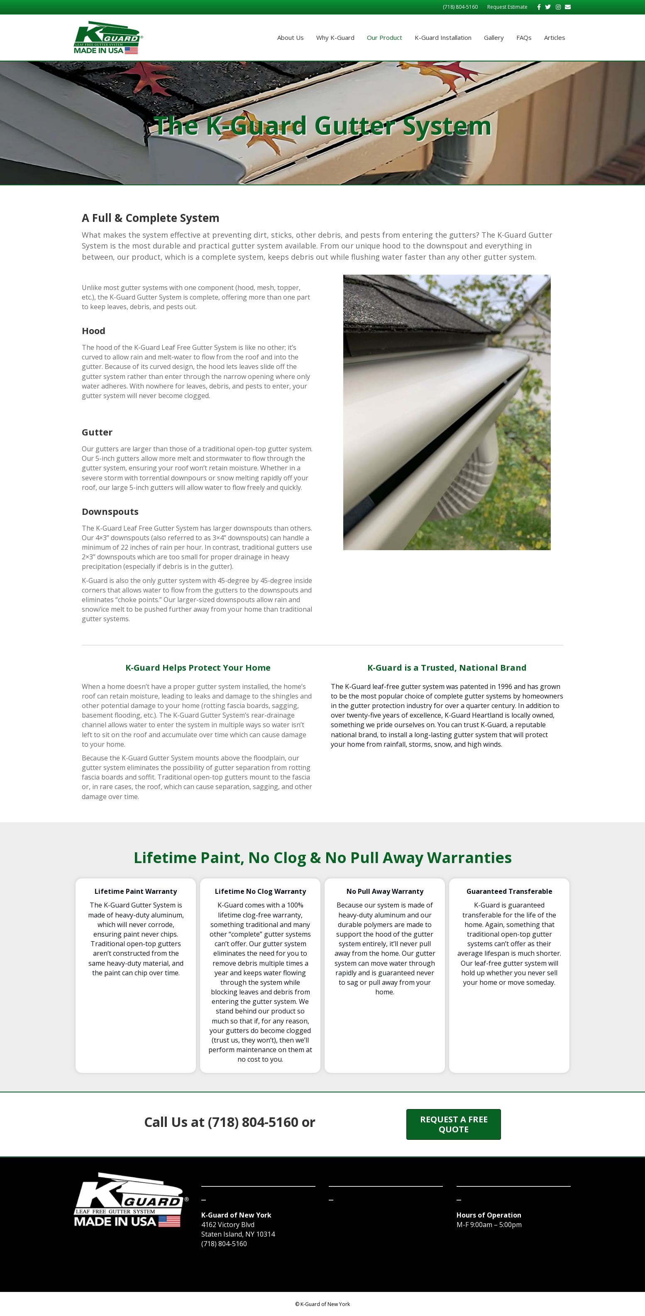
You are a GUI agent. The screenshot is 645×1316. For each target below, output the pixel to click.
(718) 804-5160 (460, 6)
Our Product (384, 37)
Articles (554, 37)
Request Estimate (507, 6)
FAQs (524, 37)
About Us (290, 37)
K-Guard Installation (443, 37)
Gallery (494, 37)
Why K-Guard (335, 37)
